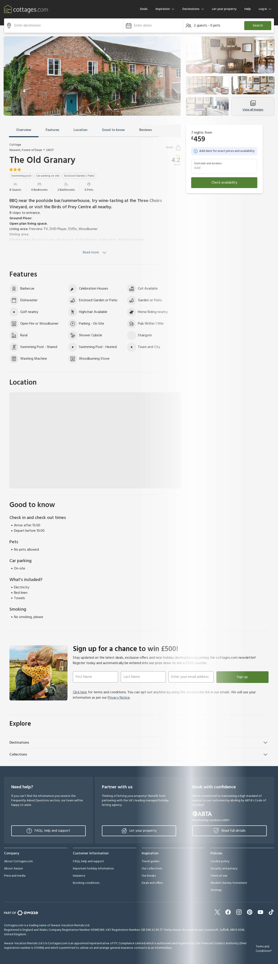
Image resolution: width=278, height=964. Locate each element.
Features (52, 130)
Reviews (145, 130)
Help (247, 9)
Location (80, 130)
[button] (153, 25)
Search (258, 26)
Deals (144, 9)
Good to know (113, 130)
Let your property (224, 9)
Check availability (224, 183)
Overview (23, 130)
